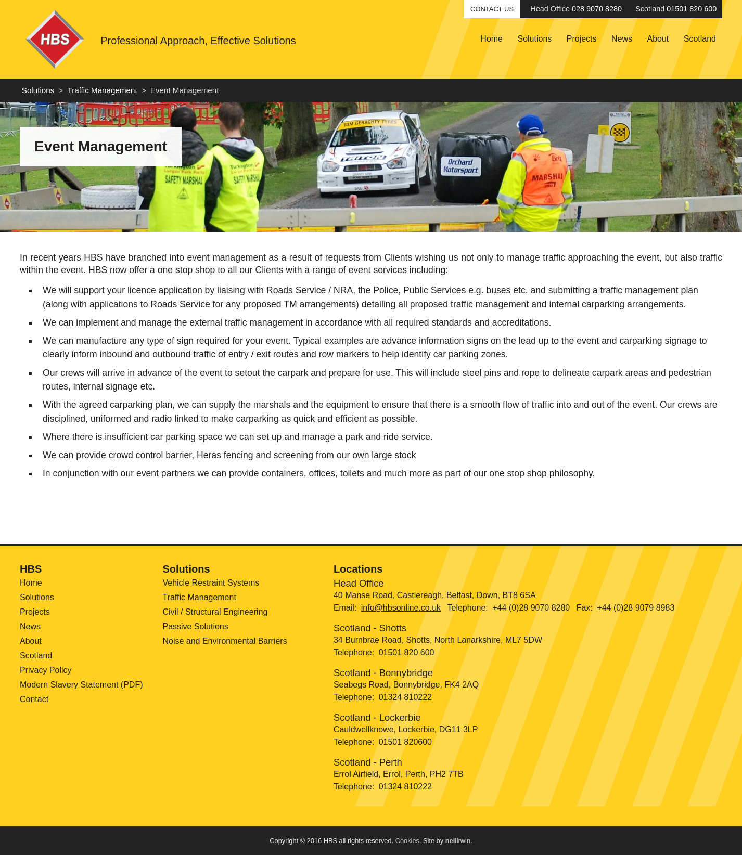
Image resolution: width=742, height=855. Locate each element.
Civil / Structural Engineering (214, 611)
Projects (582, 38)
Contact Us (492, 9)
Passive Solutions (195, 626)
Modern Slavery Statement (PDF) (81, 684)
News (621, 38)
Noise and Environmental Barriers (224, 641)
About (658, 38)
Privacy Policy (46, 670)
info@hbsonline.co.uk (401, 607)
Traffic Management (102, 90)
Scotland (700, 38)
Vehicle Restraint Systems (210, 582)
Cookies (407, 841)
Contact (34, 699)
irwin (457, 841)
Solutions (534, 38)
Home (491, 38)
